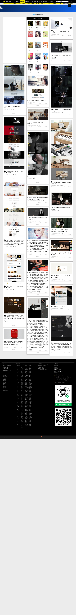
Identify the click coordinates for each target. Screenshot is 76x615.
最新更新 (38, 3)
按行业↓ (5, 3)
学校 (17, 387)
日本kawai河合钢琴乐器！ (29, 62)
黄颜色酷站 (5, 382)
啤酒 (17, 388)
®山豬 (60, 3)
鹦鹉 (17, 380)
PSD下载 (40, 1)
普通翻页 (65, 3)
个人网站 (38, 297)
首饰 (17, 393)
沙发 (17, 383)
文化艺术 (34, 297)
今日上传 (43, 3)
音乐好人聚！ (18, 248)
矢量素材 (31, 1)
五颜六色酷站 (5, 390)
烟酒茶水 (22, 271)
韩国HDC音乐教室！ (19, 143)
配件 (17, 390)
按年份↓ (23, 3)
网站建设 (45, 1)
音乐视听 (22, 65)
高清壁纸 (36, 1)
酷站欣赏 (22, 1)
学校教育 (18, 145)
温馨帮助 (54, 3)
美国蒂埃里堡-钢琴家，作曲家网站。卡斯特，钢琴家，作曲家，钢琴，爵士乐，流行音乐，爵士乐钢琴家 (14, 465)
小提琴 (18, 395)
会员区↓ (32, 3)
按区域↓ (14, 3)
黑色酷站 (5, 375)
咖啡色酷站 (5, 386)
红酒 (17, 386)
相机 (17, 394)
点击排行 (49, 3)
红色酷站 (5, 378)
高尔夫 (18, 398)
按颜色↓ (19, 3)
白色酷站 (5, 376)
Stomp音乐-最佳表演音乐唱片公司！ (46, 78)
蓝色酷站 (5, 379)
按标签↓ (10, 3)
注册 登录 (70, 3)
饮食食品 (14, 271)
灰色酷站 (5, 383)
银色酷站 (5, 384)
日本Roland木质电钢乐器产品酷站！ (46, 220)
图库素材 (27, 1)
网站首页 (18, 1)
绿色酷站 (5, 388)
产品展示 (10, 125)
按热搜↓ (28, 3)
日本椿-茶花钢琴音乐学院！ (37, 152)
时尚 (17, 384)
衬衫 (17, 391)
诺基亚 (18, 382)
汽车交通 (22, 292)
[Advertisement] (14, 40)
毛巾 (17, 399)
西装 (17, 397)
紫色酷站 (5, 380)
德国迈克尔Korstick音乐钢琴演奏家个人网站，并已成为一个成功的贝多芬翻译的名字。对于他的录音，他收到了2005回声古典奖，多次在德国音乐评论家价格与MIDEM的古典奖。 (45, 451)
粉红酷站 (5, 387)
